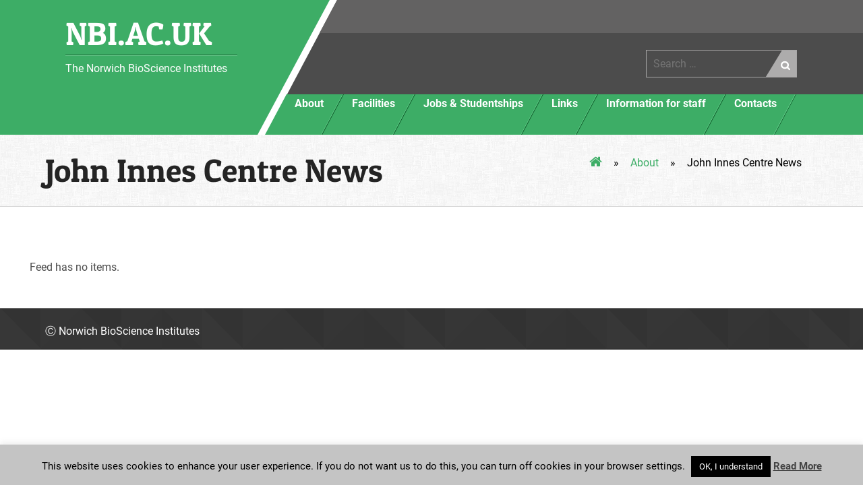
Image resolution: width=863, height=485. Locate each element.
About (644, 162)
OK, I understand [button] (731, 466)
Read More (797, 466)
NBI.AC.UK (138, 33)
